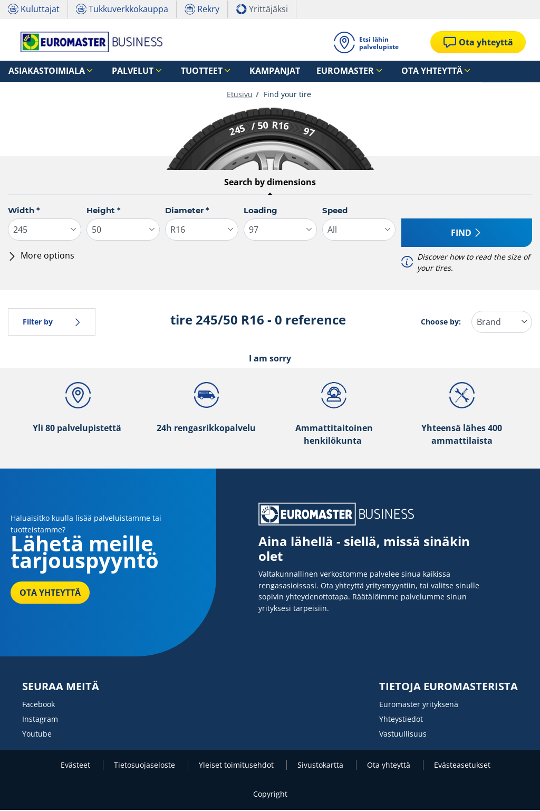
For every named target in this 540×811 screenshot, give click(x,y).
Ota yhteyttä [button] (354, 71)
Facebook (38, 705)
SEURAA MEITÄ (60, 687)
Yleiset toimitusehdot (237, 766)
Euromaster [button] (283, 71)
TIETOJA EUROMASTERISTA (448, 687)
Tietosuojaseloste (145, 766)
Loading (260, 211)
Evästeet (76, 766)
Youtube (37, 735)
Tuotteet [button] (167, 71)
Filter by (52, 323)
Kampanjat (227, 71)
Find (466, 234)
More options (41, 256)
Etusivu (240, 95)
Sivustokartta (321, 766)
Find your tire (286, 95)
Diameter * (187, 211)
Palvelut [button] (111, 71)
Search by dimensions (270, 183)
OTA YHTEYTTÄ (50, 593)
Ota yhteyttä (389, 766)
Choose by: (441, 323)
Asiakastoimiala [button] (38, 71)
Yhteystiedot (401, 720)
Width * (24, 211)
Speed (335, 211)
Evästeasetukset (462, 766)
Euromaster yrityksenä (418, 705)
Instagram (40, 720)
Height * (103, 211)
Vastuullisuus (403, 735)
